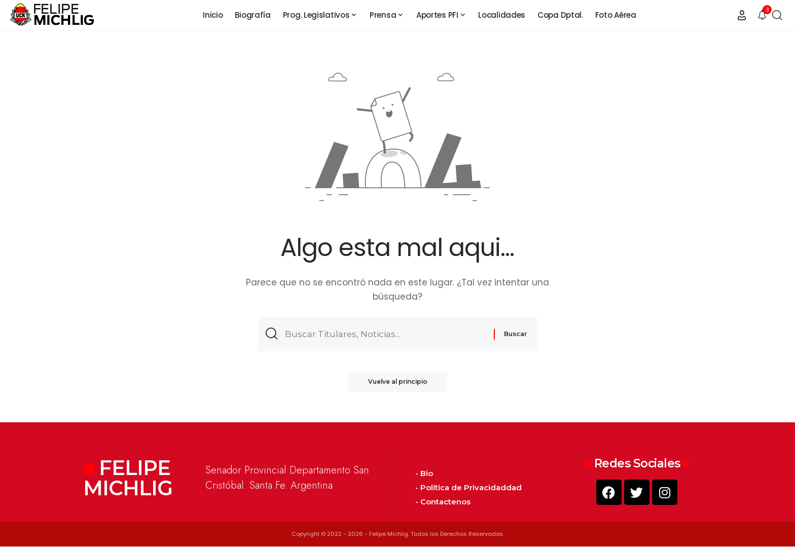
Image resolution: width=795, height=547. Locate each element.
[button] (742, 15)
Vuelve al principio (398, 382)
